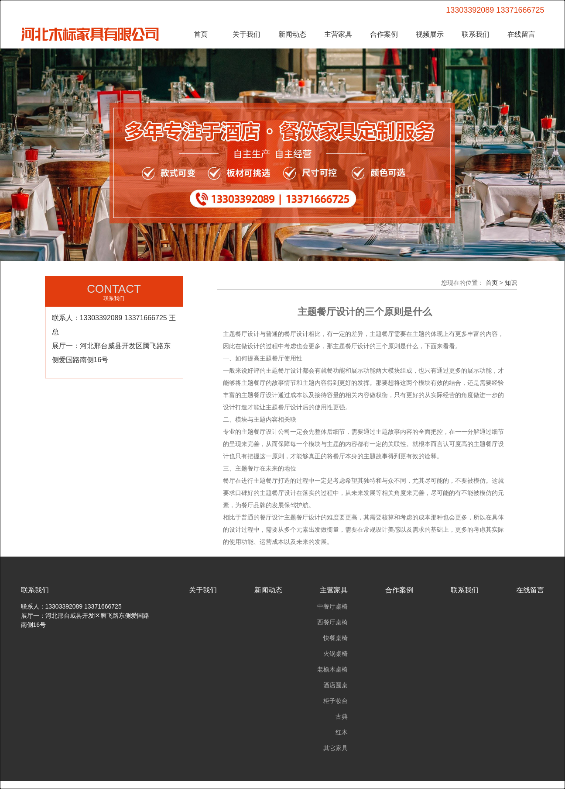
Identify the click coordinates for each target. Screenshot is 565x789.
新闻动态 (292, 34)
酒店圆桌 (335, 685)
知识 (511, 282)
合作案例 (384, 34)
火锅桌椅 (335, 653)
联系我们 (476, 34)
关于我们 (246, 34)
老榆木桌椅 (332, 669)
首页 (201, 34)
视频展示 (430, 34)
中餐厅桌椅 (332, 606)
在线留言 (521, 34)
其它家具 (335, 747)
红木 (342, 732)
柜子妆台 (335, 700)
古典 (342, 716)
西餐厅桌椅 (332, 622)
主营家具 (338, 34)
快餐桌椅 (335, 637)
